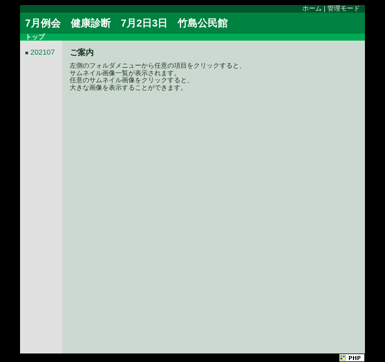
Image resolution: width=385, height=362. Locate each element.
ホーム (312, 8)
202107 (43, 52)
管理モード (343, 8)
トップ (35, 37)
